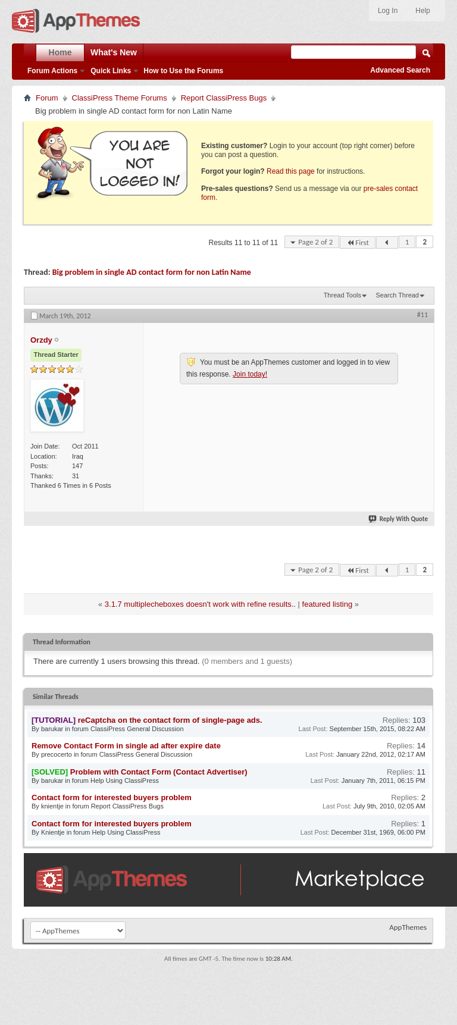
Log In (387, 11)
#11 (422, 315)
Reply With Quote (399, 519)
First (357, 242)
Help (422, 11)
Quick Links (110, 71)
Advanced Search (400, 70)
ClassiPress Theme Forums (119, 97)
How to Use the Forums (183, 71)
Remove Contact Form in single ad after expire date (126, 745)
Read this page (291, 171)
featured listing (327, 604)
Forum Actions (52, 71)
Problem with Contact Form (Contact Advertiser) (159, 771)
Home (60, 52)
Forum (47, 97)
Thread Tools (342, 295)
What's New (113, 52)
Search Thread (397, 295)
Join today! (250, 374)
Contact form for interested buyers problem (112, 797)
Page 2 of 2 (315, 241)
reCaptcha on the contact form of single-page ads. (170, 720)
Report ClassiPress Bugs (224, 97)
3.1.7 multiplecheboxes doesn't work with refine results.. (200, 604)
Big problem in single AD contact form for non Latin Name (151, 272)
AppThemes (408, 927)
